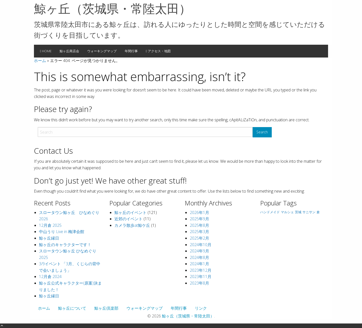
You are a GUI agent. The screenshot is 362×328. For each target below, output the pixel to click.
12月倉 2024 (50, 276)
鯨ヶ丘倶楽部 (106, 308)
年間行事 (131, 51)
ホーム (40, 60)
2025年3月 (199, 231)
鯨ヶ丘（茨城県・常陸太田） (112, 8)
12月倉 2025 (50, 225)
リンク (201, 308)
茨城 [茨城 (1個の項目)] (298, 212)
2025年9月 (199, 219)
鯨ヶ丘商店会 (69, 51)
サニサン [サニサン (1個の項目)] (308, 212)
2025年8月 (199, 225)
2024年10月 (200, 244)
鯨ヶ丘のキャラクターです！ (65, 244)
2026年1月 (199, 212)
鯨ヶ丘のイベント (130, 212)
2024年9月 (199, 251)
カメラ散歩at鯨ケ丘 (132, 225)
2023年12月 (200, 270)
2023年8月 (199, 283)
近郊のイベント (128, 219)
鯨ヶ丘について (72, 308)
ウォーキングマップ (102, 51)
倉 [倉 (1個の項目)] (318, 212)
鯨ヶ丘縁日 (49, 238)
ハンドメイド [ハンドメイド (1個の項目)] (270, 212)
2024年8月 (199, 257)
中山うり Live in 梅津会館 (61, 231)
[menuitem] (46, 51)
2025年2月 (199, 238)
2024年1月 (199, 263)
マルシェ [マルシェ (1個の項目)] (287, 212)
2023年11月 (200, 276)
